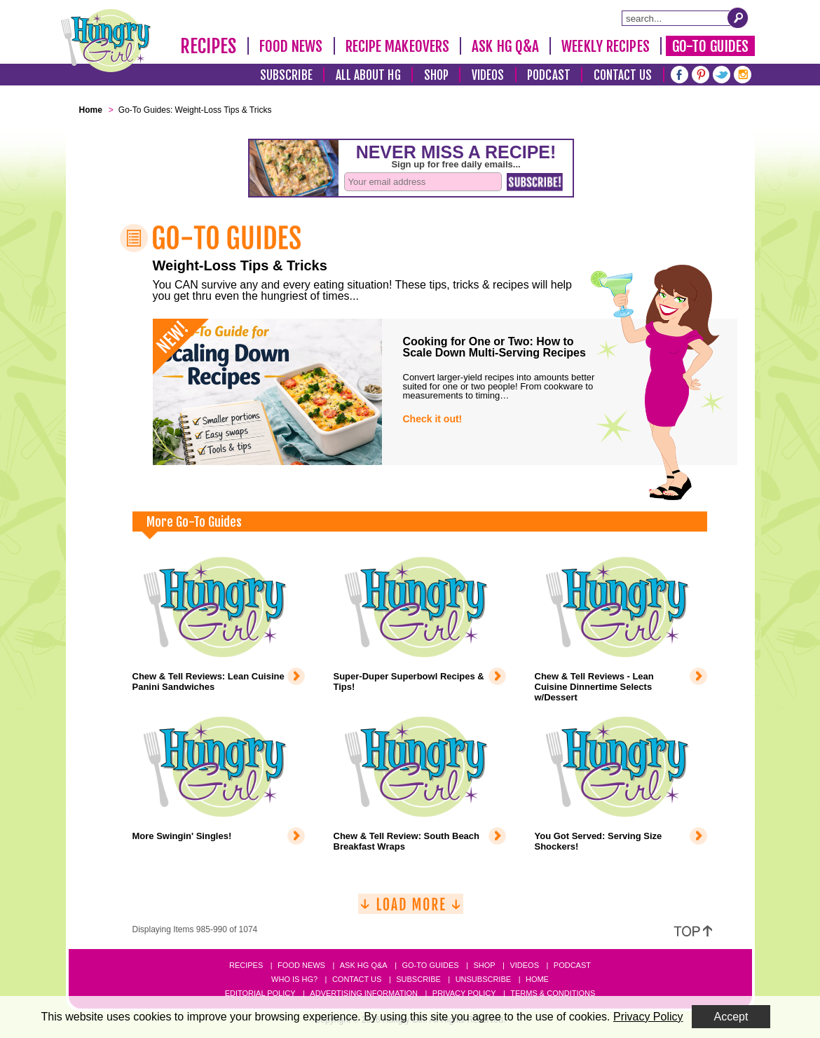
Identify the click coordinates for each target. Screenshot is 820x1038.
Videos (488, 75)
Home (537, 979)
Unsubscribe (483, 979)
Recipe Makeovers (398, 46)
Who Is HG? (294, 979)
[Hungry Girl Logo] (106, 40)
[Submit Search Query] (738, 17)
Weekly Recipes (605, 46)
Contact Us (623, 75)
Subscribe (286, 75)
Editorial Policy (260, 993)
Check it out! (433, 418)
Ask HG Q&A (505, 46)
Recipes (208, 46)
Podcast (548, 75)
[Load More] (410, 909)
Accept (731, 1017)
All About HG (368, 75)
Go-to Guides (430, 965)
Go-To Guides (710, 46)
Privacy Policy (464, 993)
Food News (291, 46)
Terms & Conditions (552, 993)
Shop (436, 75)
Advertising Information (364, 993)
